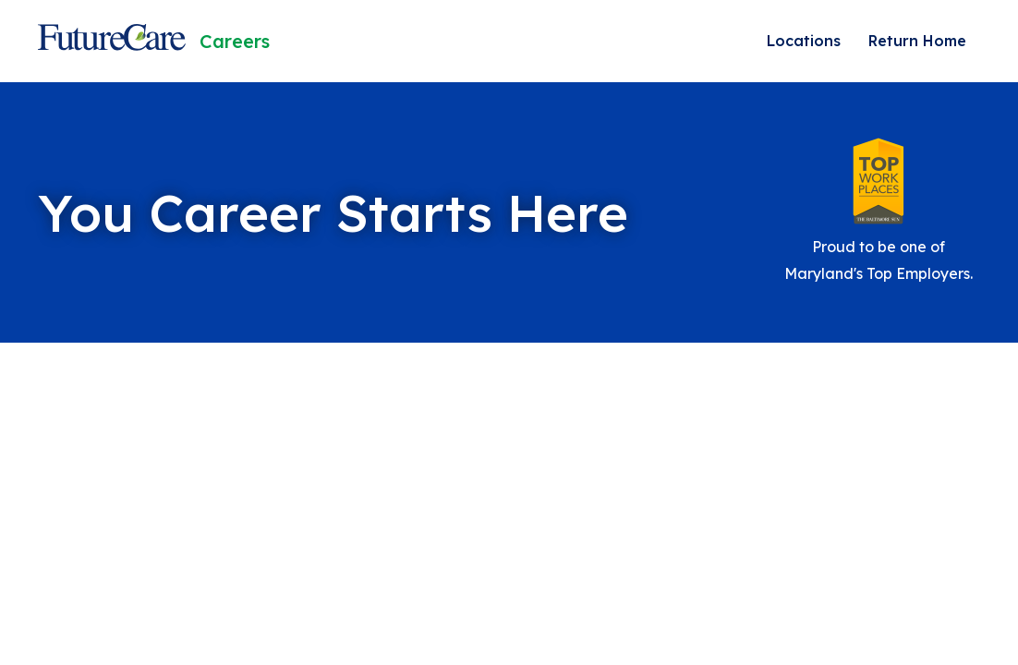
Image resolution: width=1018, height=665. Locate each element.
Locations (804, 40)
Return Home (917, 40)
